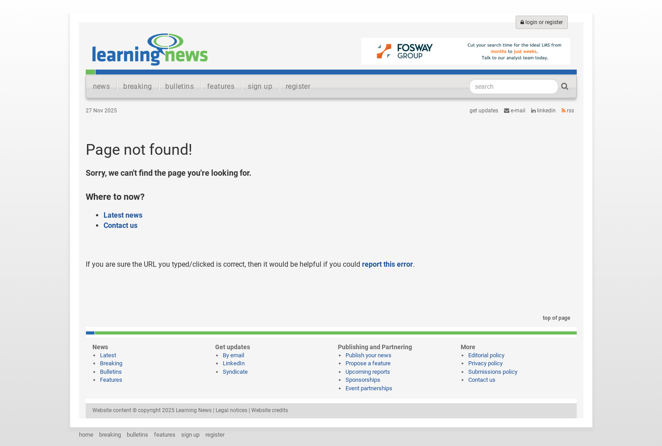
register (298, 86)
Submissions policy (492, 371)
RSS (568, 110)
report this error (387, 264)
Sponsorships (363, 379)
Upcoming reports (368, 371)
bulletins (179, 86)
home (86, 434)
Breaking (111, 363)
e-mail (514, 110)
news (101, 86)
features (220, 86)
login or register (541, 22)
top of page (555, 318)
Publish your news (368, 355)
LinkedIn (543, 110)
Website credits (269, 410)
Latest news (123, 215)
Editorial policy (486, 355)
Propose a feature (368, 363)
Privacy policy (485, 363)
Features (111, 379)
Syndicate (235, 371)
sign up (260, 86)
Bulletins (111, 371)
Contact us (120, 225)
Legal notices (231, 410)
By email (233, 355)
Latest (108, 355)
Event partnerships (369, 388)
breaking (137, 86)
